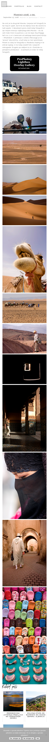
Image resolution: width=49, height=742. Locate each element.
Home (9, 6)
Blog (29, 6)
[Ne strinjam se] (46, 735)
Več (37, 738)
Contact (38, 6)
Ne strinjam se (28, 738)
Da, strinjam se (15, 738)
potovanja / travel (37, 17)
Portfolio (19, 6)
